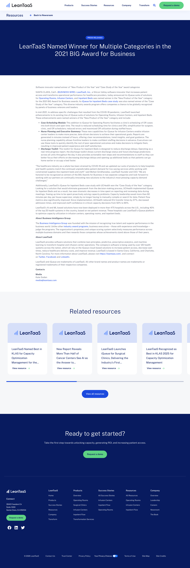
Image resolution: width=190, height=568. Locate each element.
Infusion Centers (65, 98)
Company (127, 5)
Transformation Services (83, 519)
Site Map (145, 556)
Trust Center (67, 556)
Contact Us (50, 556)
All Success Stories (106, 495)
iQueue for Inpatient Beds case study (100, 101)
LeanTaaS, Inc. (84, 92)
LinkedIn (65, 257)
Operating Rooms (47, 98)
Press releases (95, 38)
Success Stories (89, 5)
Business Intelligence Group (53, 223)
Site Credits (161, 556)
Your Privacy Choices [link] (103, 556)
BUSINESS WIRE (66, 92)
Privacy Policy (84, 556)
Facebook (51, 257)
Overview (77, 495)
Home (51, 495)
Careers (153, 505)
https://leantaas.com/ (110, 254)
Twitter (42, 257)
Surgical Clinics (80, 505)
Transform (144, 5)
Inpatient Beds (85, 98)
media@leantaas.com (46, 280)
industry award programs (76, 226)
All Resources (132, 495)
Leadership (155, 500)
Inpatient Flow (79, 514)
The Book (154, 514)
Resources (109, 5)
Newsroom (155, 510)
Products (70, 5)
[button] (154, 5)
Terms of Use (130, 556)
